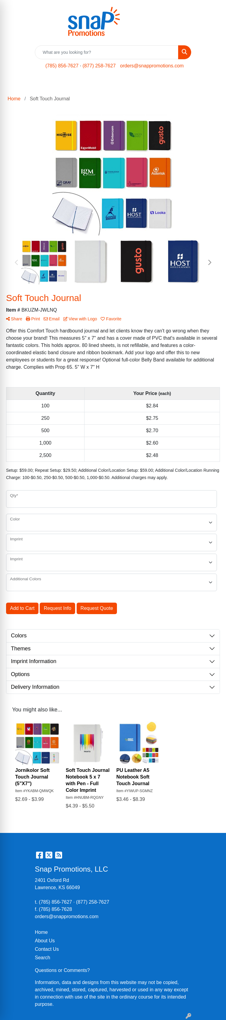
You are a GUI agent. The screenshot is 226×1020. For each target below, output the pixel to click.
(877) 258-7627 (98, 65)
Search (42, 957)
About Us (45, 940)
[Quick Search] (106, 52)
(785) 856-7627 (61, 65)
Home (41, 932)
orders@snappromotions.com (152, 65)
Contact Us (47, 949)
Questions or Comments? (62, 970)
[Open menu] (214, 83)
